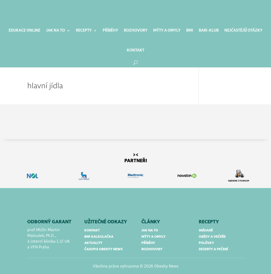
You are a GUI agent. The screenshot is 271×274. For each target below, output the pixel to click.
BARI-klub (209, 30)
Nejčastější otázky (243, 30)
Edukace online (24, 30)
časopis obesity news (103, 249)
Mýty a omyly (166, 30)
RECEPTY (209, 222)
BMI (189, 30)
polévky (206, 243)
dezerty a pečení (213, 249)
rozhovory (151, 249)
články (150, 222)
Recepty (84, 30)
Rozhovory (135, 30)
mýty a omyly (153, 236)
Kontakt (135, 50)
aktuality (93, 243)
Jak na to (55, 30)
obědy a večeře (212, 236)
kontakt (92, 230)
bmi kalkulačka (98, 236)
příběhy (148, 243)
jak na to (149, 230)
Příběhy (110, 30)
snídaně (206, 230)
